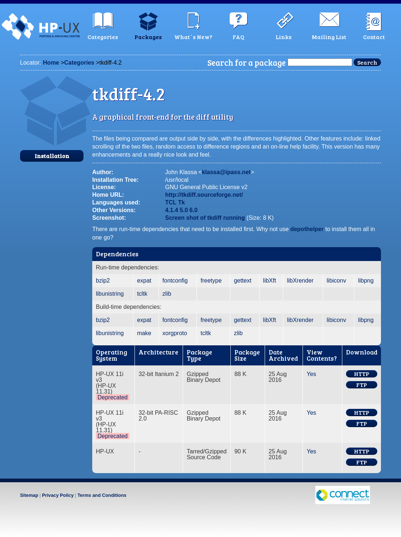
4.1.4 (171, 210)
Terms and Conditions (101, 495)
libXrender (300, 280)
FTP (361, 384)
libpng (366, 280)
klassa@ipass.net (226, 172)
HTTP (361, 373)
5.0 (184, 210)
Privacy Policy (58, 495)
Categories (79, 63)
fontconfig (175, 280)
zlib (167, 294)
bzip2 (103, 280)
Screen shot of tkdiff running (205, 218)
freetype (211, 280)
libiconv (336, 280)
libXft (269, 280)
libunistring (110, 294)
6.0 (194, 210)
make (144, 333)
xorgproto (175, 333)
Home (51, 63)
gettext (243, 280)
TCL (170, 202)
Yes (311, 374)
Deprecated (112, 397)
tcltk (142, 294)
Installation (52, 156)
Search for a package (246, 62)
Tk (181, 202)
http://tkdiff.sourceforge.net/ (204, 195)
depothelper (307, 229)
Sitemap (29, 495)
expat (144, 280)
